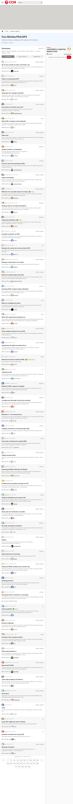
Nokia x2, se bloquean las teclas (11, 303)
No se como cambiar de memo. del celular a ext (16, 65)
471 (24, 763)
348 (24, 760)
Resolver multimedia (8, 623)
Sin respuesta (22, 56)
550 (26, 766)
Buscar (41, 48)
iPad (27, 51)
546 (23, 766)
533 (19, 766)
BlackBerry (14, 51)
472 (27, 763)
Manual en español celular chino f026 (13, 275)
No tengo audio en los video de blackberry (14, 206)
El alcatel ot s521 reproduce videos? (12, 637)
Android (8, 51)
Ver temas (11, 42)
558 (29, 766)
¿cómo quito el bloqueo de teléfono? (12, 679)
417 (27, 760)
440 (31, 760)
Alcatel (3, 51)
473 (31, 763)
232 (21, 760)
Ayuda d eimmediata (8, 177)
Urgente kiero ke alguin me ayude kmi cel (14, 345)
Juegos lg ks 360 (7, 372)
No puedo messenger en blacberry (12, 526)
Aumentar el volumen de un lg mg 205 (13, 734)
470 (21, 763)
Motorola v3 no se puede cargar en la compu (15, 192)
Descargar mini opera (8, 747)
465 (37, 760)
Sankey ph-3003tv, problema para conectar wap (16, 566)
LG (35, 51)
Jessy (3, 708)
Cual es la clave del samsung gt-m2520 (13, 163)
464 (34, 760)
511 (16, 766)
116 (18, 760)
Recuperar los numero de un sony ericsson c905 (16, 248)
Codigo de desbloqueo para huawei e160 (14, 497)
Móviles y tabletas (14, 31)
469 (18, 763)
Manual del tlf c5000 (8, 665)
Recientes (8, 56)
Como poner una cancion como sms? (12, 107)
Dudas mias (5, 135)
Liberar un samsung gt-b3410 (10, 79)
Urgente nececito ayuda (9, 455)
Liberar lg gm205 (7, 609)
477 (34, 763)
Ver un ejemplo (67, 54)
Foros (6, 31)
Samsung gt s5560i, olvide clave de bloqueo (14, 469)
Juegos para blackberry (9, 220)
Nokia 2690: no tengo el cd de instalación (14, 121)
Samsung (4, 52)
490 (37, 763)
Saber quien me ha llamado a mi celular (13, 512)
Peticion (4, 540)
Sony (9, 52)
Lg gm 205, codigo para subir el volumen (13, 722)
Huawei (23, 51)
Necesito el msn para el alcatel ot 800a (13, 359)
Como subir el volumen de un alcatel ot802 (14, 441)
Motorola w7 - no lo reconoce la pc (12, 414)
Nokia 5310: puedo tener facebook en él (13, 317)
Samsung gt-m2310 (7, 581)
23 (11, 760)
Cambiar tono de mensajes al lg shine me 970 (15, 483)
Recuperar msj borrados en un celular (13, 262)
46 (14, 760)
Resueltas (37, 56)
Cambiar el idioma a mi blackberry (12, 149)
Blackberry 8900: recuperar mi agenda (13, 386)
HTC (19, 51)
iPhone (31, 51)
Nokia (38, 51)
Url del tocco (5, 693)
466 (8, 763)
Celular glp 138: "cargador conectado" (13, 93)
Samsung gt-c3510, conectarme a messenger (15, 595)
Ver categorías (5, 42)
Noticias (49, 54)
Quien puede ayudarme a (9, 651)
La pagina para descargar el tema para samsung (16, 400)
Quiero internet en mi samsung (11, 554)
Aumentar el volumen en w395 (11, 234)
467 (11, 763)
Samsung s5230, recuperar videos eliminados (15, 289)
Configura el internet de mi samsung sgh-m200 (15, 428)
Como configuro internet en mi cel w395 (13, 331)
